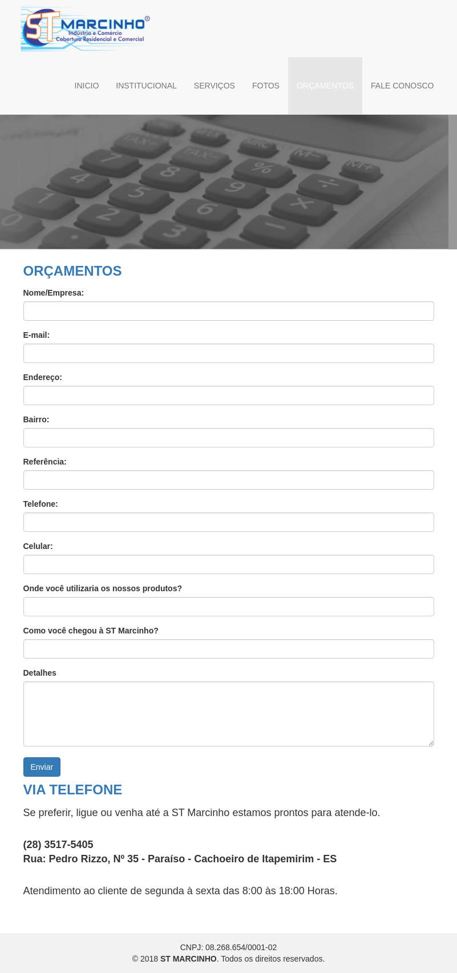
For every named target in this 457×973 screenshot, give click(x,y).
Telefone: (40, 503)
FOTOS (266, 85)
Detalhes (39, 672)
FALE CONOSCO (402, 85)
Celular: (38, 546)
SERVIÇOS (214, 85)
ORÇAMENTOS (325, 85)
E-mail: (36, 335)
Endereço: (42, 377)
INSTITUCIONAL (146, 85)
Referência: (45, 461)
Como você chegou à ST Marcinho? (91, 630)
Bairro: (36, 419)
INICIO (87, 85)
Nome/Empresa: (53, 292)
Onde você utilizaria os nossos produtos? (103, 588)
